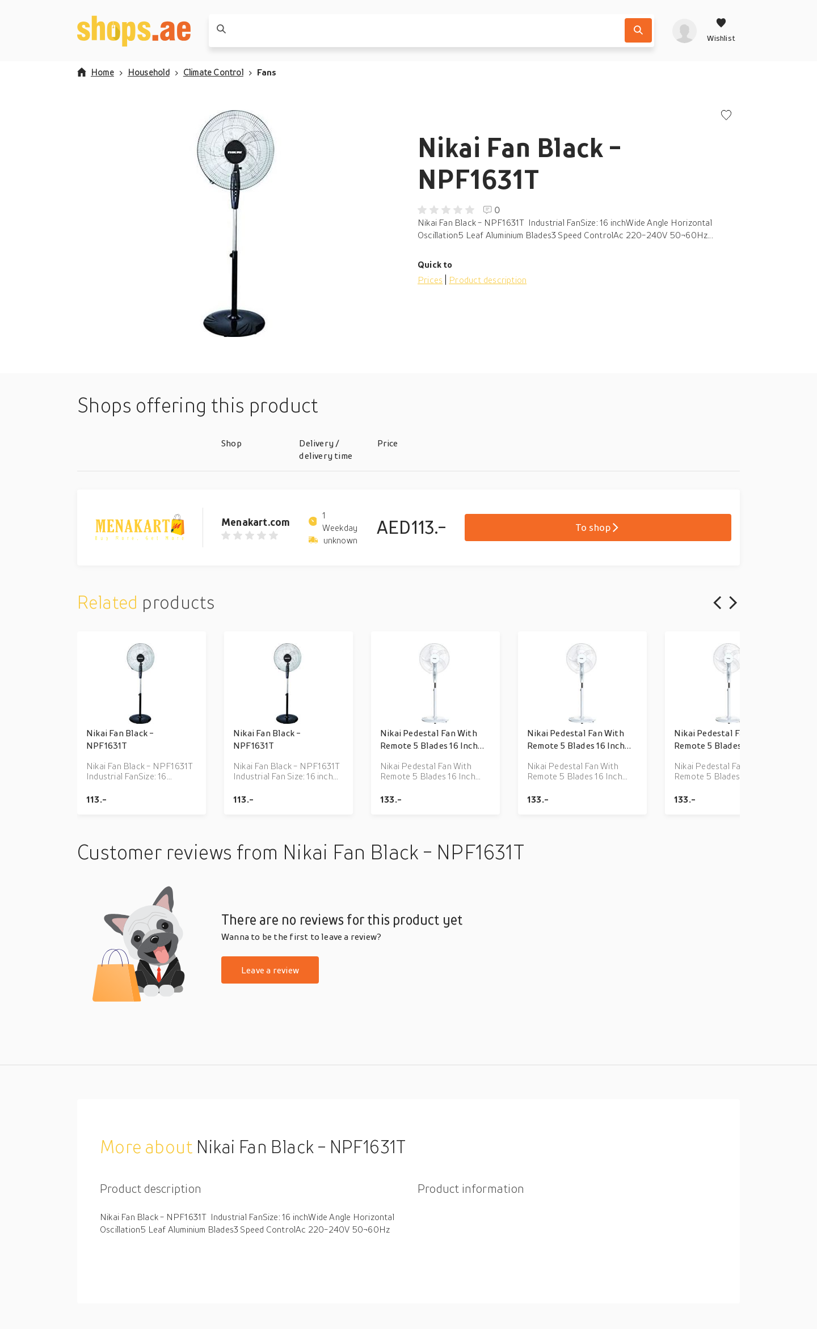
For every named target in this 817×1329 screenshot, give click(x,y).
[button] (238, 223)
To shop (597, 527)
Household (149, 72)
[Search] (638, 30)
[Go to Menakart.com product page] (149, 527)
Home (95, 72)
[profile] (684, 30)
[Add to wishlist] (726, 116)
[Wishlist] (721, 30)
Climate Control (213, 72)
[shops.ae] (134, 31)
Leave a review (270, 970)
